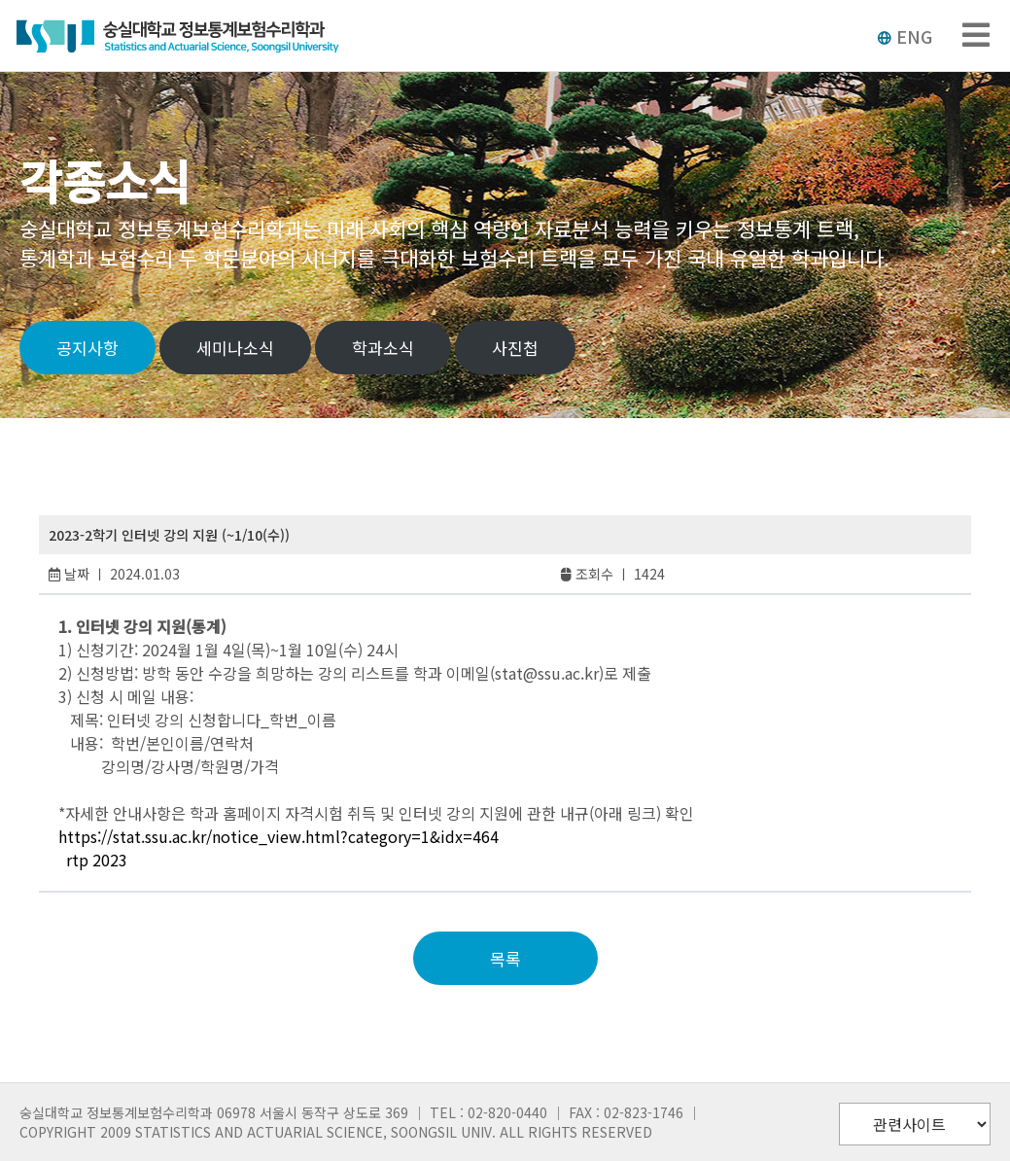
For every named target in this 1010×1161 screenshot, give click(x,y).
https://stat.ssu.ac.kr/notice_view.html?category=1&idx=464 (278, 836)
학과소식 (383, 347)
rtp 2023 (96, 859)
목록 (505, 958)
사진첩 (515, 347)
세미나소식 (235, 347)
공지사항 (87, 347)
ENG (904, 36)
